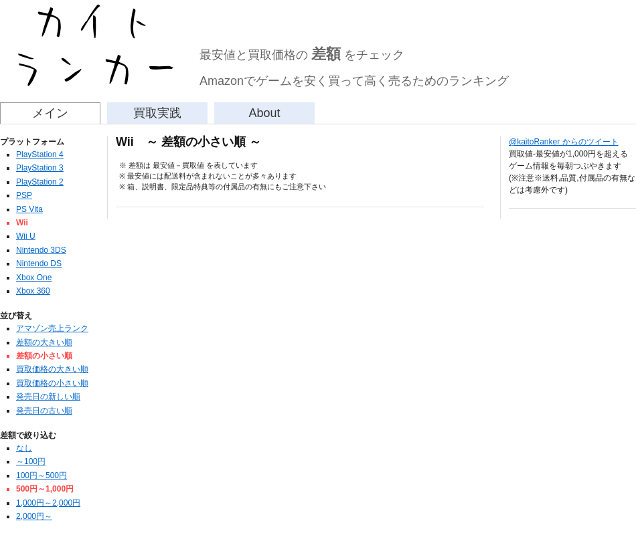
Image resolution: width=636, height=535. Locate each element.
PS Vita (29, 209)
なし (24, 448)
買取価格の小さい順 (52, 383)
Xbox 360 (33, 291)
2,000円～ (34, 516)
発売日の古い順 (44, 410)
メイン (50, 113)
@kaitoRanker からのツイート (564, 141)
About (264, 113)
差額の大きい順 (44, 342)
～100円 (31, 461)
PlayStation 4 (40, 154)
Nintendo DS (39, 263)
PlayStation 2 (40, 182)
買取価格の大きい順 (52, 369)
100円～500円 (41, 475)
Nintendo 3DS (41, 250)
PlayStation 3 (40, 168)
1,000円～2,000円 (48, 503)
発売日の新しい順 (48, 396)
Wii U (25, 236)
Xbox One (34, 277)
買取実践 (157, 113)
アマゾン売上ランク (52, 328)
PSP (24, 195)
